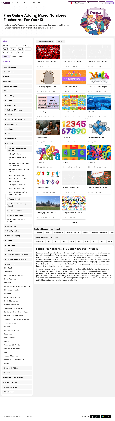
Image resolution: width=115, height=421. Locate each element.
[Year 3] (64, 241)
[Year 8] (102, 241)
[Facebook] (20, 416)
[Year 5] (79, 241)
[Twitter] (17, 416)
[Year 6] (87, 241)
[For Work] (15, 2)
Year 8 (13, 53)
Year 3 (5, 49)
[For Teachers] (25, 2)
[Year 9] (109, 241)
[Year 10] (60, 41)
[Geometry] (38, 232)
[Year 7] (94, 241)
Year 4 (13, 49)
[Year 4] (71, 241)
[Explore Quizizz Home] (5, 3)
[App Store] (95, 416)
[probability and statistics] (99, 232)
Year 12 (21, 57)
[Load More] (73, 222)
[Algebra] (48, 232)
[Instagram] (23, 416)
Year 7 (5, 53)
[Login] (102, 2)
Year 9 (20, 53)
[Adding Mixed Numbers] (45, 41)
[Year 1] (49, 241)
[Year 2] (56, 241)
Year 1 (18, 45)
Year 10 (5, 57)
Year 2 (25, 45)
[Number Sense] (58, 232)
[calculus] (86, 232)
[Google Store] (106, 416)
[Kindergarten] (39, 241)
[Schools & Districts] (38, 2)
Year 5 (20, 49)
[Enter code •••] (92, 2)
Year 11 (14, 57)
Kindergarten (8, 45)
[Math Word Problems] (73, 232)
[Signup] (110, 2)
